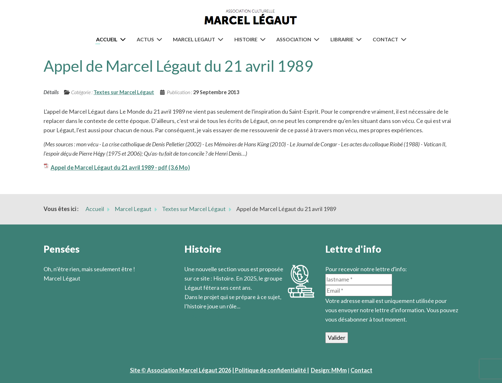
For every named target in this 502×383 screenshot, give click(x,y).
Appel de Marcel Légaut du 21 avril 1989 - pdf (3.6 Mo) (120, 167)
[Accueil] (124, 39)
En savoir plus (202, 315)
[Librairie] (360, 39)
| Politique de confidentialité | (270, 370)
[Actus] (160, 39)
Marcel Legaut (194, 39)
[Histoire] (264, 39)
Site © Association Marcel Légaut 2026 (180, 370)
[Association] (318, 39)
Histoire (245, 39)
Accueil (106, 39)
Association (293, 39)
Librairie (341, 39)
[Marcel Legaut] (222, 39)
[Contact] (405, 39)
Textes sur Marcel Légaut (123, 92)
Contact (385, 39)
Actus (145, 39)
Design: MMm (329, 370)
